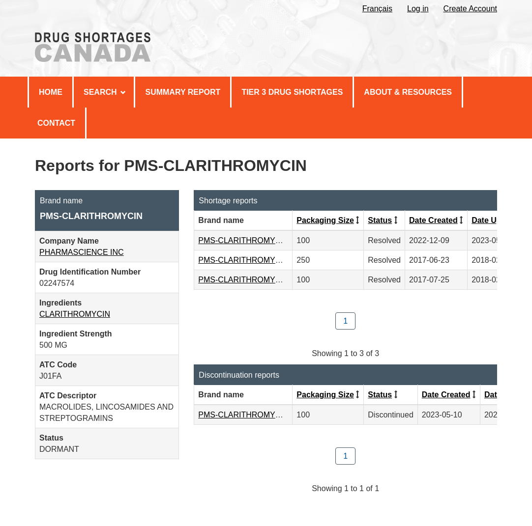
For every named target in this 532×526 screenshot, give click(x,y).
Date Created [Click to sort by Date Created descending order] (433, 220)
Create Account (470, 8)
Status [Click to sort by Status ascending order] (380, 220)
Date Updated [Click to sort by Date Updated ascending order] (497, 220)
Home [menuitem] (50, 92)
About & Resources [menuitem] (408, 92)
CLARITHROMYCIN (74, 314)
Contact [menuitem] (56, 123)
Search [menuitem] (105, 92)
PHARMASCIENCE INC (81, 252)
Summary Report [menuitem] (182, 92)
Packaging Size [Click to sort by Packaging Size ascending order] (325, 220)
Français (377, 8)
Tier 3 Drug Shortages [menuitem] (292, 92)
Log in (418, 8)
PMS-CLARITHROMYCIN (243, 240)
